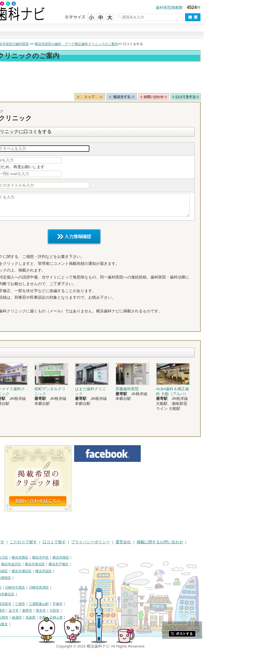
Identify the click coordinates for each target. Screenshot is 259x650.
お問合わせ (209, 96)
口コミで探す (167, 31)
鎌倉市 (8, 610)
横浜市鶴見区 (27, 557)
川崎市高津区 (94, 587)
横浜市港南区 (13, 571)
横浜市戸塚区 (114, 564)
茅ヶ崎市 (54, 610)
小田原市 (36, 610)
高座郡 (86, 617)
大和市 (110, 610)
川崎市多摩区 (13, 594)
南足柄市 (57, 617)
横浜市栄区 (99, 571)
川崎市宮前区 (36, 594)
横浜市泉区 (11, 578)
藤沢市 (21, 610)
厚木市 (96, 610)
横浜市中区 (96, 557)
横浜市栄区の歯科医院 (67, 44)
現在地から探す (205, 31)
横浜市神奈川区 (52, 557)
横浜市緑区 (55, 571)
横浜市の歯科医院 (32, 44)
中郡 (98, 617)
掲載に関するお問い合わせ (215, 542)
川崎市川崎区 (27, 587)
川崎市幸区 (48, 587)
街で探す (54, 31)
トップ (8, 44)
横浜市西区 (75, 557)
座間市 (42, 617)
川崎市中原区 (71, 587)
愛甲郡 (8, 624)
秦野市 (83, 610)
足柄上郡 (111, 617)
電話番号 (177, 96)
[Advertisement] (129, 78)
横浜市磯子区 (43, 564)
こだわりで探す (130, 31)
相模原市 (43, 604)
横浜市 (8, 557)
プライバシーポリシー (146, 542)
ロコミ (241, 96)
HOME (8, 542)
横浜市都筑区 (57, 578)
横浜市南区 (116, 557)
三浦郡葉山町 (94, 604)
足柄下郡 (23, 624)
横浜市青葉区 (33, 578)
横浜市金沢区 (67, 564)
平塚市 (113, 604)
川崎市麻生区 (60, 594)
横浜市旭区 (34, 571)
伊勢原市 (9, 617)
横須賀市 (60, 604)
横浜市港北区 (90, 564)
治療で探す (92, 31)
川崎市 (8, 587)
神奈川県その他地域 (18, 604)
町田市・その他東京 (48, 624)
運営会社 (179, 542)
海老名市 (26, 617)
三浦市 (76, 604)
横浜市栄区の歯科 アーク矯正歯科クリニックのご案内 (131, 44)
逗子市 (69, 610)
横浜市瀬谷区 (77, 571)
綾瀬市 (72, 617)
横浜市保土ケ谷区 (16, 564)
